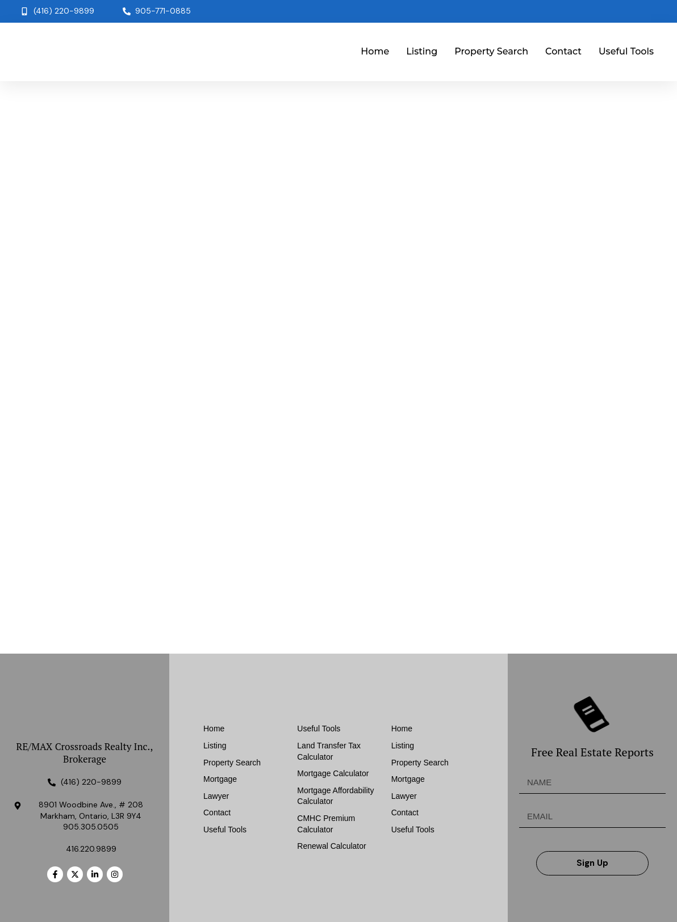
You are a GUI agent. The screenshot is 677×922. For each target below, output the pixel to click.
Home (375, 51)
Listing (421, 51)
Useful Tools (626, 51)
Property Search (491, 51)
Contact (563, 51)
